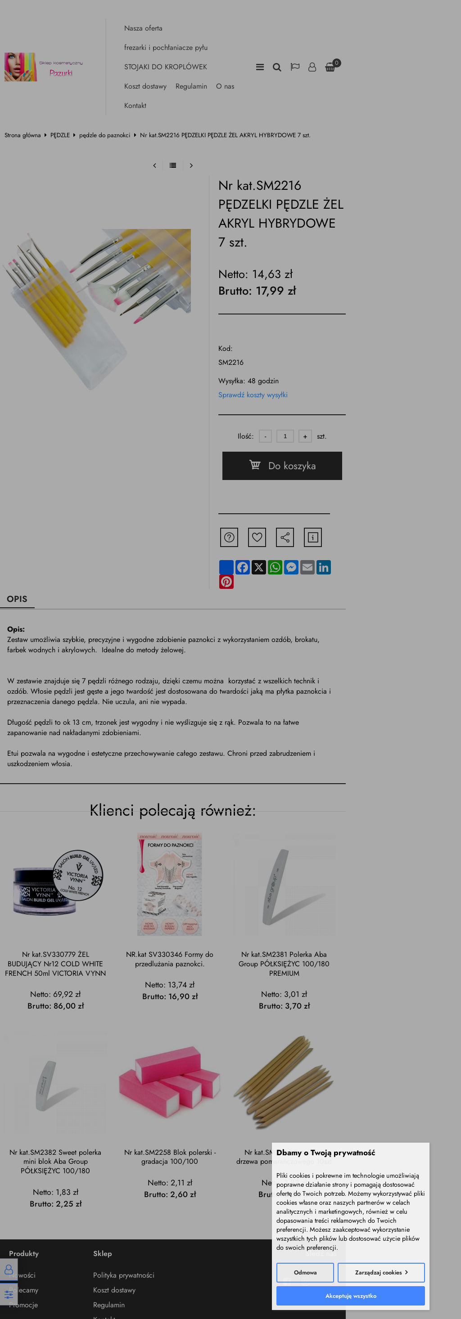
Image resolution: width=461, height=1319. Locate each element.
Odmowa (305, 1272)
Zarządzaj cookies (378, 1272)
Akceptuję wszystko (350, 1296)
